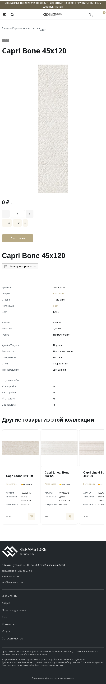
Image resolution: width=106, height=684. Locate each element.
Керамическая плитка (26, 28)
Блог (5, 617)
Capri (43, 29)
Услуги (6, 631)
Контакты (8, 624)
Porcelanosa (59, 293)
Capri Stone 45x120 (19, 476)
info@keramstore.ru (12, 582)
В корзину (17, 238)
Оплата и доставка (14, 610)
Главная (7, 28)
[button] (53, 576)
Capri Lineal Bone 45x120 (57, 474)
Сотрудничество (12, 638)
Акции (6, 603)
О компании (9, 596)
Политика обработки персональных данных (53, 678)
